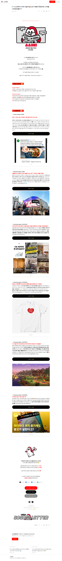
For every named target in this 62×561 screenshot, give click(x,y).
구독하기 (52, 1)
